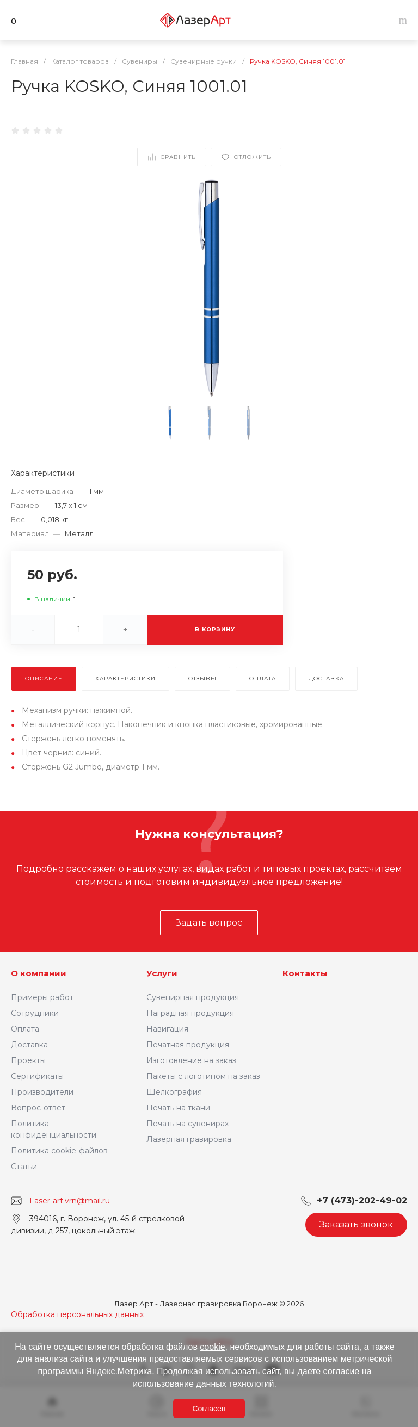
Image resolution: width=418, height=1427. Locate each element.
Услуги (161, 973)
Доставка (29, 1045)
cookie (212, 1346)
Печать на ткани (178, 1108)
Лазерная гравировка (188, 1139)
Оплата (25, 1029)
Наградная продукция (190, 1013)
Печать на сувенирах (187, 1123)
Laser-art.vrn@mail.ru (69, 1201)
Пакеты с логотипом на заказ (203, 1076)
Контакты (305, 973)
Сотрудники (35, 1013)
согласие (341, 1371)
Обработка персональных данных (77, 1314)
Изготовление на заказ (191, 1060)
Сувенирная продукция (192, 997)
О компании (38, 973)
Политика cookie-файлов (59, 1151)
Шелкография (174, 1092)
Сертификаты (37, 1076)
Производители (42, 1092)
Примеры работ (42, 997)
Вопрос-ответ (38, 1108)
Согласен (208, 1408)
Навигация (167, 1029)
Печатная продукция (187, 1045)
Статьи (24, 1166)
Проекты (28, 1060)
